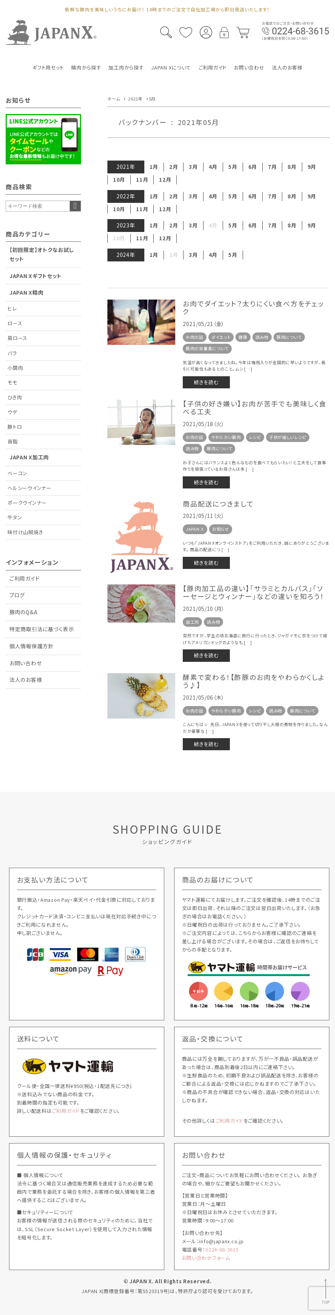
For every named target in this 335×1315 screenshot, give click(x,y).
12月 (165, 179)
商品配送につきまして (218, 503)
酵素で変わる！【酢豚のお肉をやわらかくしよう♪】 (254, 681)
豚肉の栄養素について (207, 348)
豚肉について (289, 337)
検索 (75, 206)
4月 (213, 166)
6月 (252, 166)
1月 (154, 166)
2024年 (125, 254)
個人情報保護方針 (31, 646)
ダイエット (221, 337)
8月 (292, 166)
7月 (272, 166)
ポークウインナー (27, 502)
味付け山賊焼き (25, 532)
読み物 (262, 337)
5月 (232, 166)
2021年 (125, 166)
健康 (243, 337)
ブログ (17, 595)
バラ (12, 353)
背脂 (13, 441)
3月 (193, 166)
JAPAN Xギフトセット (35, 276)
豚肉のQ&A (23, 612)
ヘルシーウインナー (29, 487)
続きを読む (206, 382)
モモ (12, 382)
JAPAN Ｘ (195, 529)
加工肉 (192, 622)
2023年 (125, 225)
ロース (15, 323)
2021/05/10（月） (204, 608)
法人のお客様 (25, 679)
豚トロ (15, 426)
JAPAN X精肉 (26, 292)
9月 (311, 166)
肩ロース (18, 337)
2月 (173, 166)
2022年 (125, 196)
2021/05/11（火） (204, 515)
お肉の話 (194, 337)
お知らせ (220, 529)
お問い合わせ (25, 663)
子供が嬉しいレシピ (287, 437)
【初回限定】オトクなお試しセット (41, 254)
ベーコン (18, 473)
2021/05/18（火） (204, 424)
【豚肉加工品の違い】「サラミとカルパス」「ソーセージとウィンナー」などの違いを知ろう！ (253, 592)
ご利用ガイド (24, 578)
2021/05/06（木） (204, 697)
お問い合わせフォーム (206, 1257)
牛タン (15, 517)
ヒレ (12, 308)
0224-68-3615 (222, 1249)
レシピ (255, 437)
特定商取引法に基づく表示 (41, 629)
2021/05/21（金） (204, 324)
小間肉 (15, 367)
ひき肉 (15, 397)
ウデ (12, 412)
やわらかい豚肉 (226, 437)
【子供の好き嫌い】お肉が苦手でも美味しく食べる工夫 (255, 408)
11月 (142, 179)
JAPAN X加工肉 (29, 457)
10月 (119, 179)
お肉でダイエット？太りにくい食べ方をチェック (253, 307)
